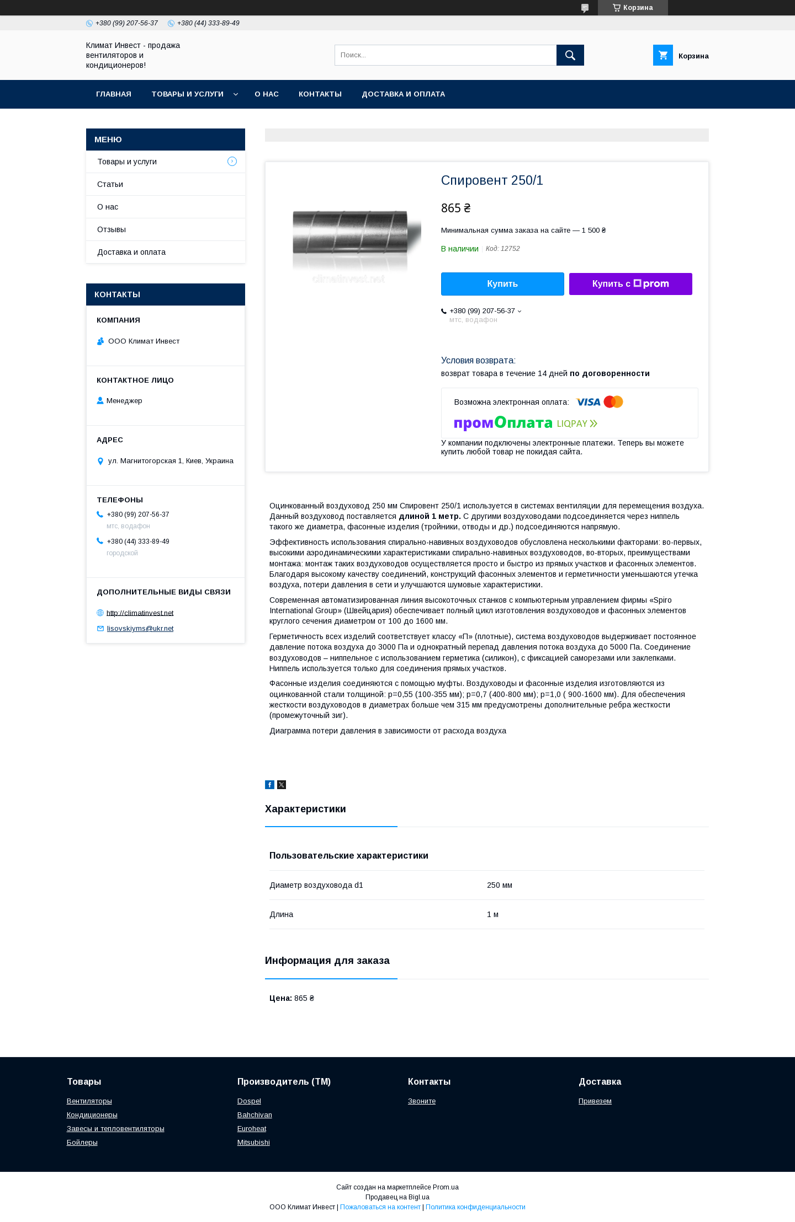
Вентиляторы (89, 1101)
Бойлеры (82, 1142)
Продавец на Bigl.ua (397, 1197)
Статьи (110, 184)
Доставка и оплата (403, 94)
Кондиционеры (92, 1115)
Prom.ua (446, 1187)
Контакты (320, 94)
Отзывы (111, 229)
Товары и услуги (187, 94)
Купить (502, 283)
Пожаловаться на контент (380, 1207)
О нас (267, 94)
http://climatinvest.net (140, 612)
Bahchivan (254, 1115)
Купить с (630, 284)
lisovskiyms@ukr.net (140, 628)
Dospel (249, 1101)
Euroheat (251, 1128)
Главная (113, 94)
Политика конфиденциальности (476, 1207)
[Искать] (570, 55)
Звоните (422, 1101)
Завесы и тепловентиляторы (116, 1128)
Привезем (595, 1101)
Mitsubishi (253, 1142)
